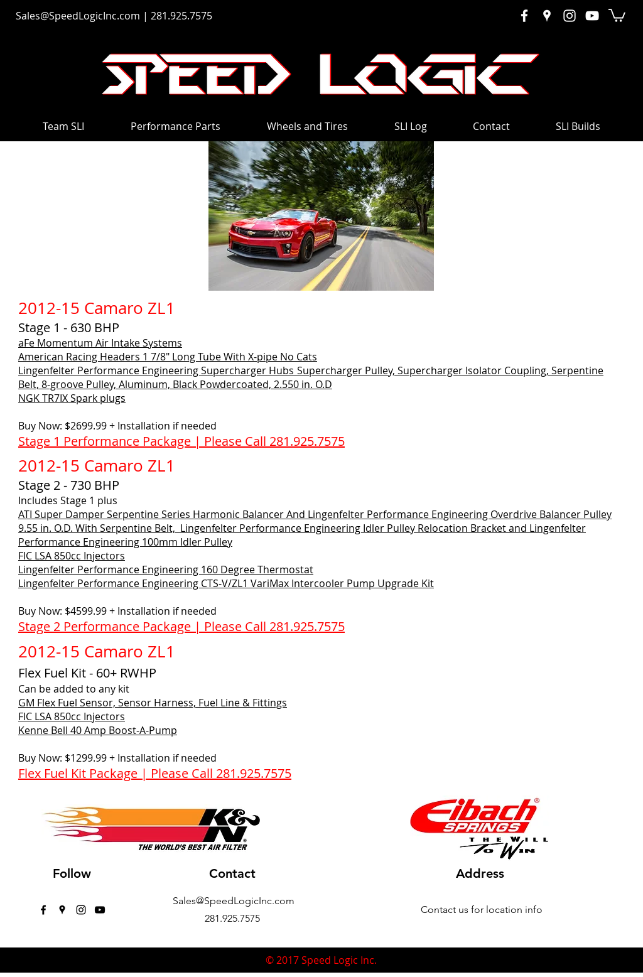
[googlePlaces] (62, 910)
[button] (616, 15)
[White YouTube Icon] (592, 16)
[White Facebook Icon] (524, 16)
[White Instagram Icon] (569, 16)
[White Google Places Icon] (547, 16)
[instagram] (81, 910)
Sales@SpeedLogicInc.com (78, 16)
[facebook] (43, 910)
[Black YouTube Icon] (100, 910)
